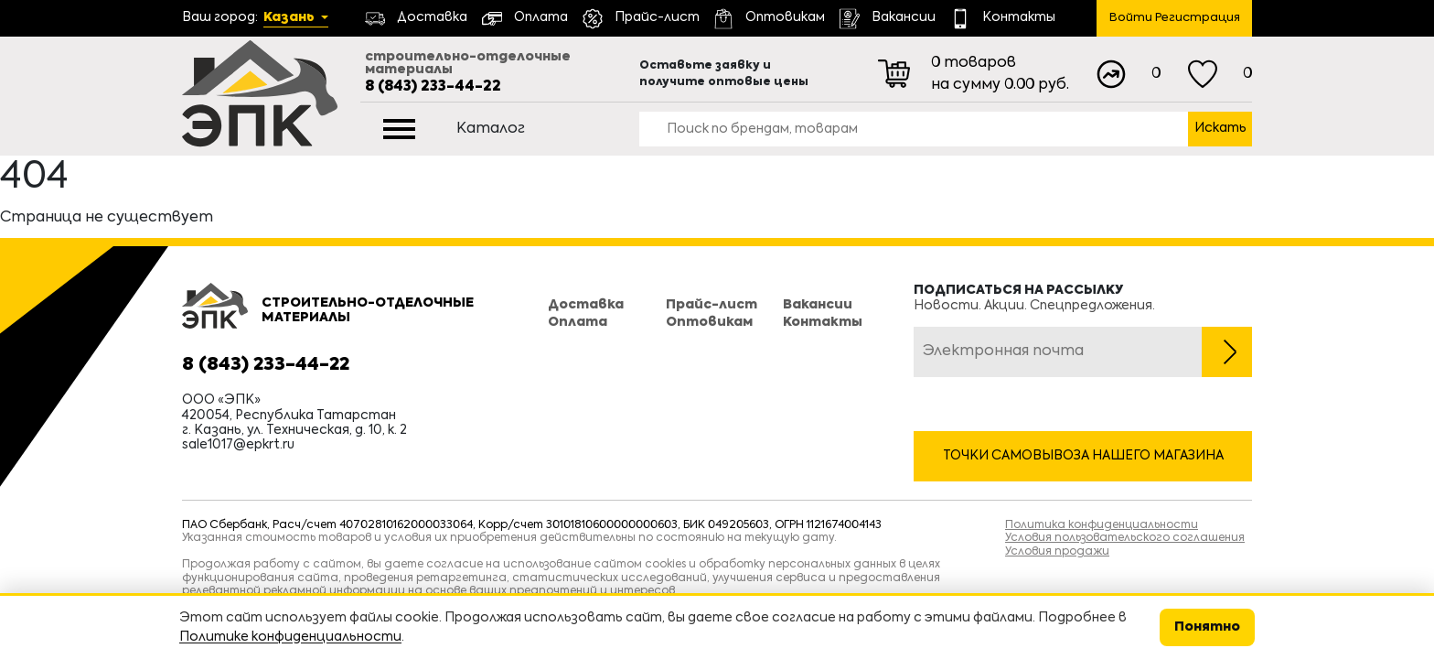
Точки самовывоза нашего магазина (1083, 455)
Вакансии (817, 304)
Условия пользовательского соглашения (1125, 538)
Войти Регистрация (1174, 18)
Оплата (577, 322)
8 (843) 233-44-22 (433, 87)
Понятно (1207, 627)
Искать (1220, 128)
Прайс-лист (711, 304)
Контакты (822, 322)
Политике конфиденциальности (290, 637)
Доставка (586, 304)
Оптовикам (709, 322)
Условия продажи (1057, 551)
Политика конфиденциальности (1101, 525)
